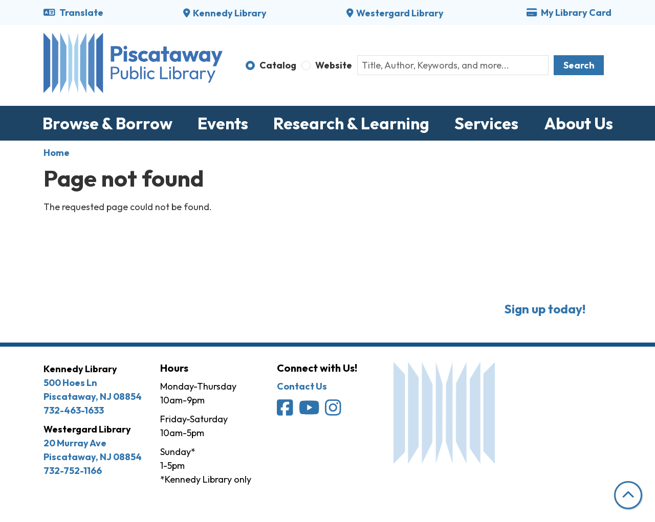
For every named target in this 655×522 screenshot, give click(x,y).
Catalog (277, 65)
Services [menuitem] (486, 123)
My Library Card (569, 12)
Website (333, 65)
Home (56, 152)
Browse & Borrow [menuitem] (107, 123)
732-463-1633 (73, 410)
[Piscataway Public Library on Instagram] (334, 411)
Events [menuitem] (223, 123)
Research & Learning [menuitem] (351, 123)
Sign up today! (544, 308)
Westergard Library (400, 13)
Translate (73, 12)
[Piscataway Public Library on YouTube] (310, 411)
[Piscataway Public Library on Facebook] (286, 411)
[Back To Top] (628, 495)
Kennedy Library (230, 13)
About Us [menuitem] (578, 123)
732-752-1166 (72, 470)
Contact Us (302, 386)
